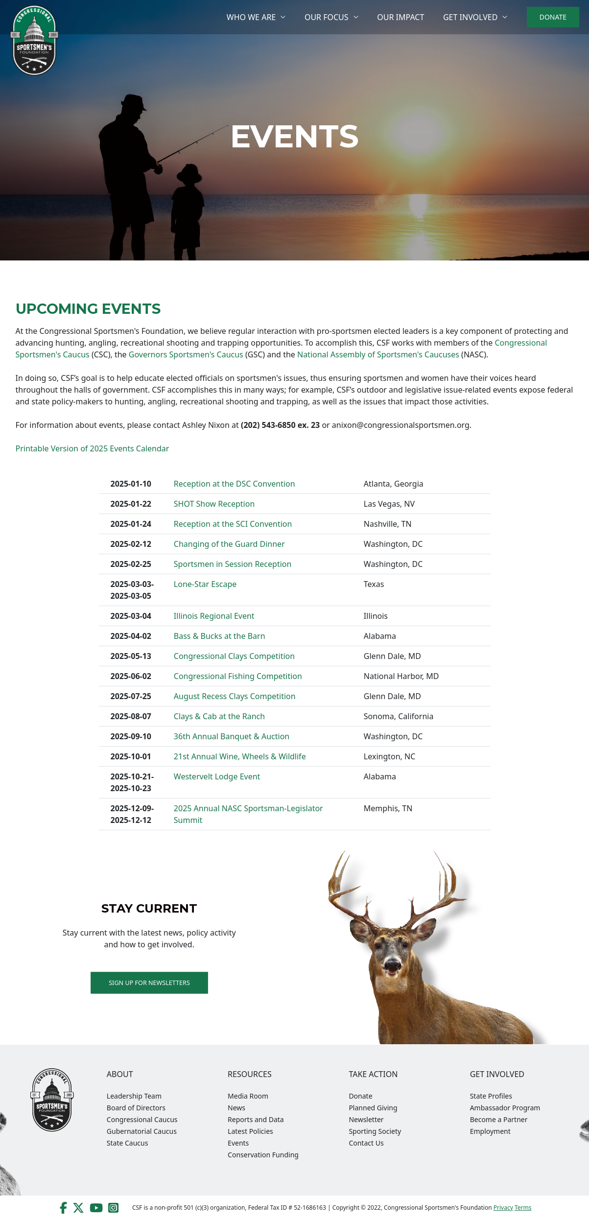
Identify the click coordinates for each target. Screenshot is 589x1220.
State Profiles (491, 1096)
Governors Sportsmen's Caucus (186, 354)
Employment (490, 1131)
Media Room (248, 1096)
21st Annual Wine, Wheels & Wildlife (240, 756)
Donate (360, 1096)
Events (238, 1143)
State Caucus (127, 1143)
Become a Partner (499, 1119)
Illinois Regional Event (214, 615)
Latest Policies (250, 1131)
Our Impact (405, 17)
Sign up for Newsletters (149, 982)
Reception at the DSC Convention (234, 483)
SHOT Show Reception (214, 503)
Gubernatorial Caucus (142, 1131)
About (120, 1074)
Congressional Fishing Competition (238, 676)
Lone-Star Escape (205, 584)
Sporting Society (375, 1131)
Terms (523, 1207)
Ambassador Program (505, 1107)
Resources (250, 1074)
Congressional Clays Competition (234, 656)
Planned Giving (373, 1107)
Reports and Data (256, 1119)
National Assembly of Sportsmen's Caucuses (378, 354)
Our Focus (335, 17)
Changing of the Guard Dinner (229, 544)
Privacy (503, 1207)
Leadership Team (134, 1096)
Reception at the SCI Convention (233, 523)
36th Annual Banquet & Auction (231, 736)
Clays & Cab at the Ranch (219, 716)
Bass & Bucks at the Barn (219, 636)
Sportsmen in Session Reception (233, 564)
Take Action (373, 1074)
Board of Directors (136, 1107)
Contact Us (366, 1143)
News (236, 1107)
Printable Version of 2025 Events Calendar (92, 448)
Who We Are (262, 17)
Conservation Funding (263, 1154)
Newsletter (366, 1119)
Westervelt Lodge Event (217, 776)
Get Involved (472, 17)
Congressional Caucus (142, 1119)
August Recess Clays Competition (235, 696)
